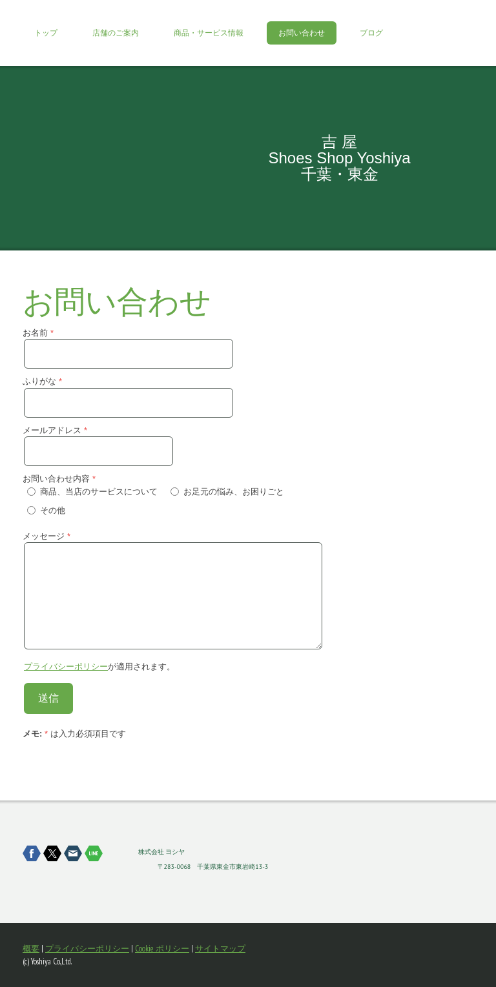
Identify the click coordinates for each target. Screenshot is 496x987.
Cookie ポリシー (162, 948)
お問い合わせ (301, 32)
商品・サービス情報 (208, 32)
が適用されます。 (99, 666)
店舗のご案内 (115, 32)
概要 (31, 948)
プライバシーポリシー (66, 666)
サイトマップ (220, 948)
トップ (45, 32)
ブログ (371, 32)
